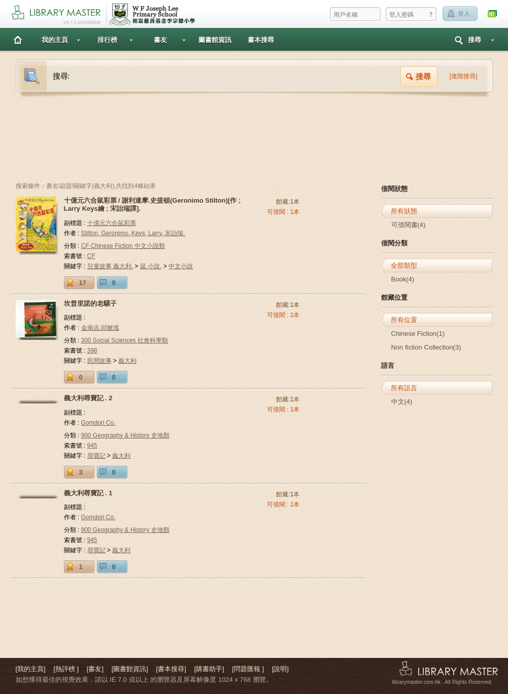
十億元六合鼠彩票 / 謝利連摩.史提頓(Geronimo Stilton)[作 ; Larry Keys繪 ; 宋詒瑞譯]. (152, 204)
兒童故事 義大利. (110, 266)
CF (91, 256)
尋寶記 (96, 455)
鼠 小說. (151, 266)
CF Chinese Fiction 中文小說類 (123, 245)
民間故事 (99, 360)
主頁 (18, 39)
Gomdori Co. (98, 422)
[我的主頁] (31, 669)
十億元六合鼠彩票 (111, 223)
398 (92, 350)
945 (92, 445)
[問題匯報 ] (248, 669)
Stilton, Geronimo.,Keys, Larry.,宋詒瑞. (133, 233)
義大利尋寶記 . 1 (88, 493)
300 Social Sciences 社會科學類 (124, 340)
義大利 (127, 360)
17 (82, 283)
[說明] (280, 669)
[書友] (95, 669)
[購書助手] (209, 669)
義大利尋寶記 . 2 (88, 398)
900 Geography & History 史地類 (125, 435)
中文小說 (180, 266)
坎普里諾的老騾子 (90, 303)
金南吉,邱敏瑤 (100, 327)
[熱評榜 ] (66, 669)
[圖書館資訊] (130, 669)
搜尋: (61, 76)
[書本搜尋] (171, 669)
